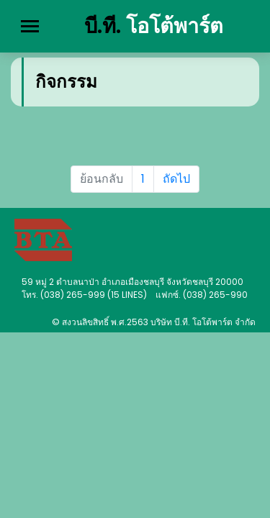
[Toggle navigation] (30, 26)
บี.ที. (153, 26)
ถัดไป (176, 179)
